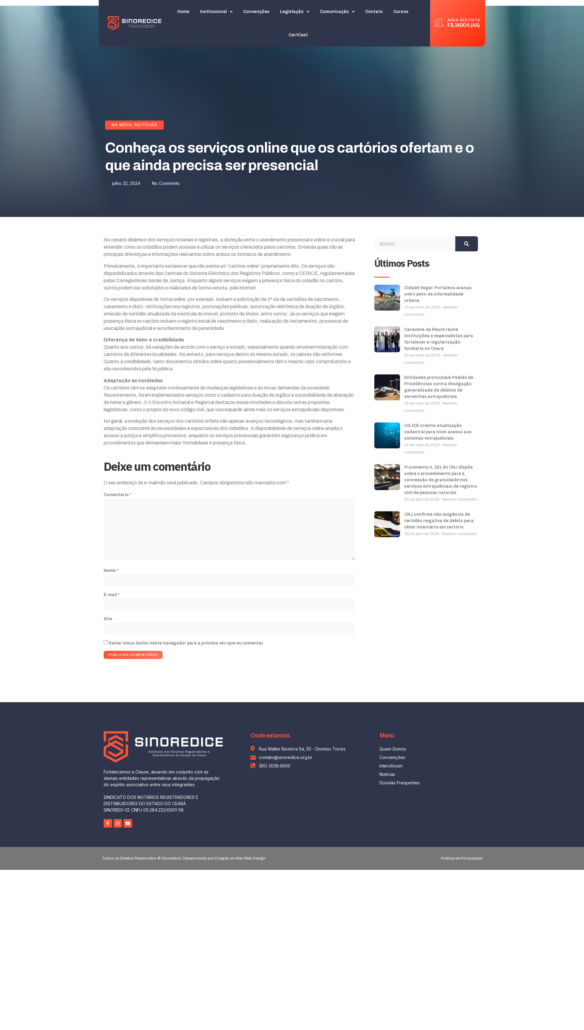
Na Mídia (121, 125)
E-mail (112, 596)
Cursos (401, 11)
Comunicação (337, 12)
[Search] (466, 243)
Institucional (216, 12)
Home (184, 11)
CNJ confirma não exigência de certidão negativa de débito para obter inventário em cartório (439, 520)
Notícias (145, 125)
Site (108, 620)
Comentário (117, 494)
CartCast (298, 35)
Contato (374, 11)
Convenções (257, 11)
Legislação (295, 12)
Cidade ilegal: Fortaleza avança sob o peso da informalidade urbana (438, 294)
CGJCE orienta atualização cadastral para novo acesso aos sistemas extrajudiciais (438, 432)
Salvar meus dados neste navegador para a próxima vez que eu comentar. (186, 645)
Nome (111, 572)
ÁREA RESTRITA (463, 20)
